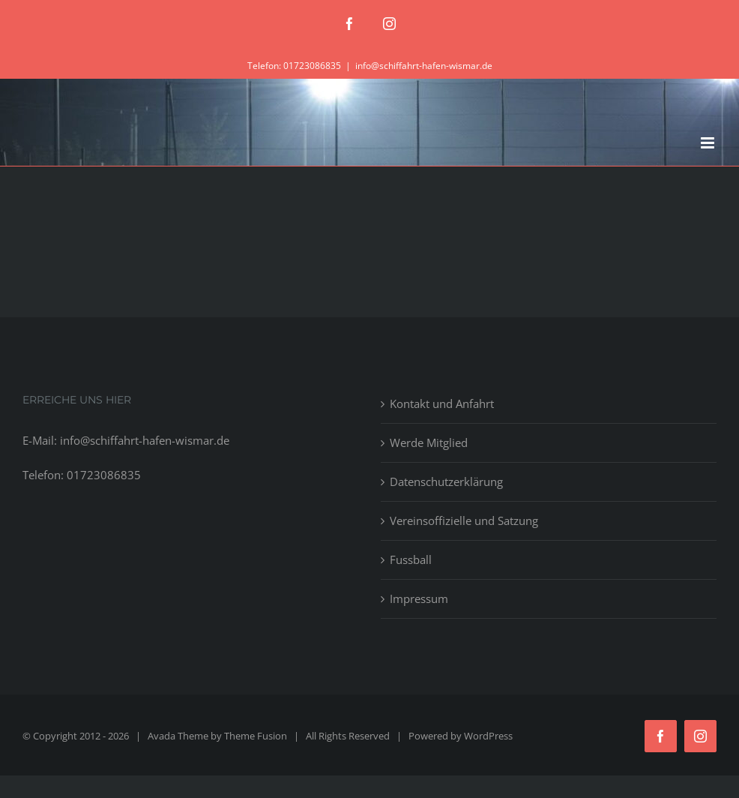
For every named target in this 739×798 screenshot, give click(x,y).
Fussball (411, 559)
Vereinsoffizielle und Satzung (464, 520)
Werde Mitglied (429, 442)
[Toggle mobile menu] (709, 143)
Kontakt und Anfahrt (442, 403)
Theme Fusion (255, 735)
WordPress (488, 735)
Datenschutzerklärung (446, 481)
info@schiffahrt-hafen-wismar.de (423, 65)
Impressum (419, 598)
